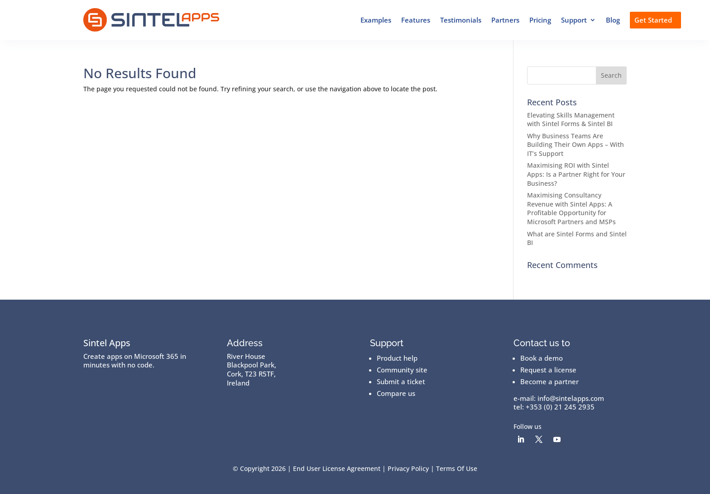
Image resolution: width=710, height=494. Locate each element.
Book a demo (541, 357)
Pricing (540, 19)
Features (415, 19)
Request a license (548, 369)
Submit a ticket (401, 381)
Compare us (396, 393)
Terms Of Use (456, 468)
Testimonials (460, 19)
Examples (375, 19)
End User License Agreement (336, 468)
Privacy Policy (408, 468)
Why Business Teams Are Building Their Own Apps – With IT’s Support (575, 145)
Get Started (653, 19)
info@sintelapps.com (570, 398)
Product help (397, 357)
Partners (505, 19)
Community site (402, 369)
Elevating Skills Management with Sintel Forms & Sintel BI (570, 119)
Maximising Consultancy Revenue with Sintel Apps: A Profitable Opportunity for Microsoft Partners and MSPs (571, 208)
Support (574, 19)
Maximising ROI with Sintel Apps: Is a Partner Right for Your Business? (576, 174)
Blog (613, 19)
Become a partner (549, 381)
